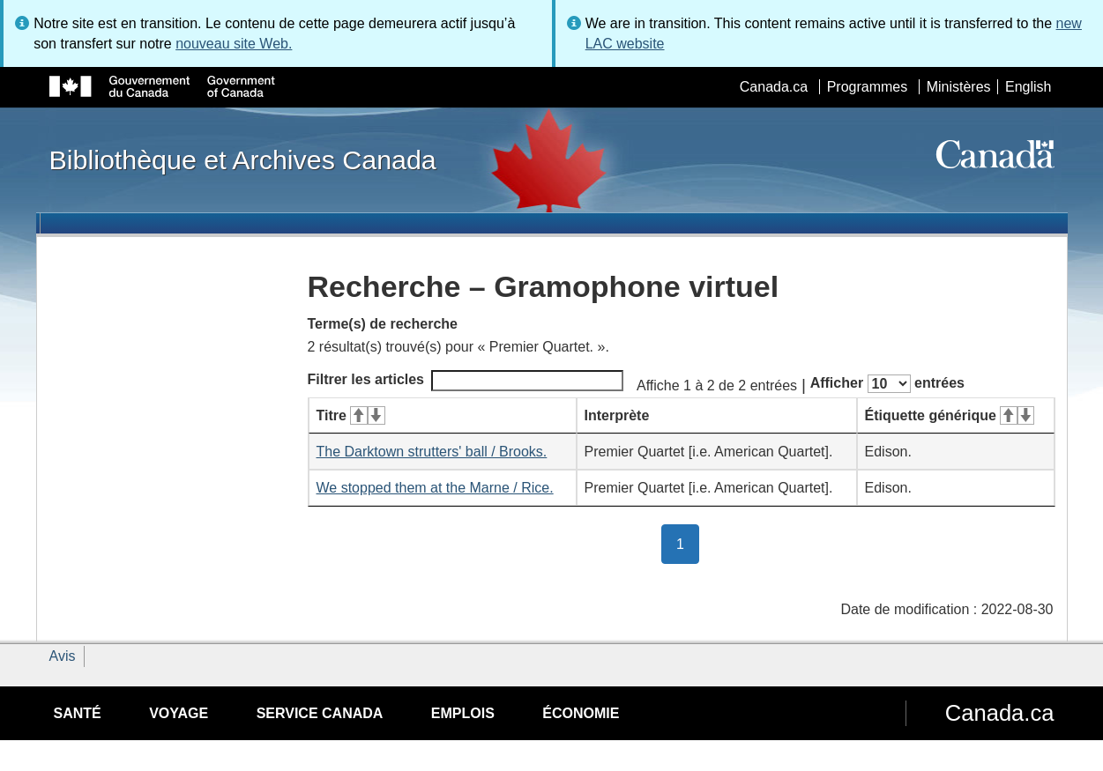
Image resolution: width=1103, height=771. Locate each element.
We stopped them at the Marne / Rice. (435, 487)
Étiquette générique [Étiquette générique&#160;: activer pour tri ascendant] (950, 415)
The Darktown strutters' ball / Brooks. (432, 451)
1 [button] (687, 543)
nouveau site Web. (233, 43)
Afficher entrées (887, 383)
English (1028, 86)
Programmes (867, 86)
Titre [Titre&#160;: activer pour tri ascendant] (351, 415)
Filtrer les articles (466, 380)
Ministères (959, 86)
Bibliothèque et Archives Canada (242, 159)
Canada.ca (774, 86)
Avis (62, 656)
